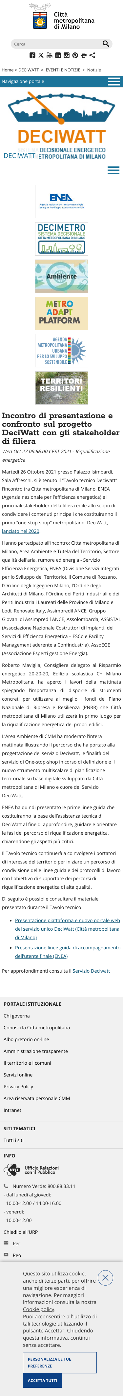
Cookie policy (38, 1309)
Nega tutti (105, 1278)
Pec (17, 1244)
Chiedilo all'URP (21, 1232)
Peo (17, 1255)
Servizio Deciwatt (91, 971)
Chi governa (17, 1016)
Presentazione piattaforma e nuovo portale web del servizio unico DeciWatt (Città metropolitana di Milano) (67, 929)
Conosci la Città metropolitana (37, 1028)
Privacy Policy (18, 1087)
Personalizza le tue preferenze (49, 1362)
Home (8, 70)
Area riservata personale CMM (37, 1098)
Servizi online (18, 1075)
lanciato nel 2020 (20, 531)
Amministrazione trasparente (36, 1051)
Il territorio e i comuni (27, 1063)
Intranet (12, 1110)
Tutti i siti (14, 1140)
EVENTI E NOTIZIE (63, 70)
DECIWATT (28, 70)
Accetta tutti (42, 1380)
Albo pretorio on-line (26, 1040)
